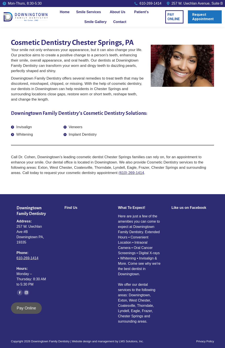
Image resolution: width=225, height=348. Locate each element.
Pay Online (26, 308)
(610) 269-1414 (131, 173)
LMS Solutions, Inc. (131, 341)
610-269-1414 (27, 258)
